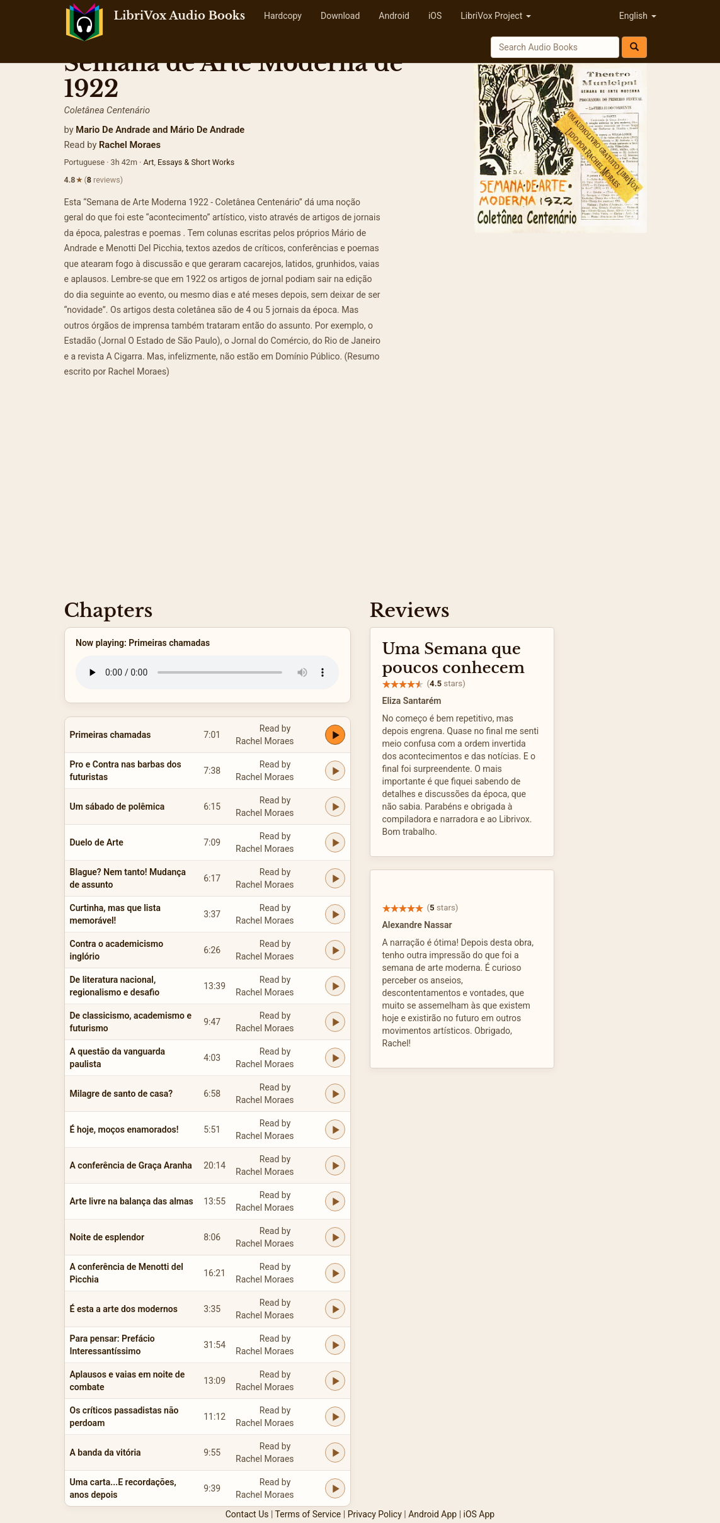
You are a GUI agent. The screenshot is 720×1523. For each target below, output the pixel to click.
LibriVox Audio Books (180, 16)
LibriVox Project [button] (495, 16)
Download (340, 16)
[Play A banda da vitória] (335, 1452)
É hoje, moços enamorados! (124, 1129)
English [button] (637, 16)
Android (394, 16)
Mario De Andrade (113, 129)
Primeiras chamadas (110, 735)
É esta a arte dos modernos (124, 1309)
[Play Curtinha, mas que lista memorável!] (335, 914)
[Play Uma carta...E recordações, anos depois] (335, 1488)
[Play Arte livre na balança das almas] (335, 1201)
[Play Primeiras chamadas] (335, 735)
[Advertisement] (360, 493)
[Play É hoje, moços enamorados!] (335, 1129)
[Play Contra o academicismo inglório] (335, 950)
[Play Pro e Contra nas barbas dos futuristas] (335, 771)
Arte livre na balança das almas (131, 1201)
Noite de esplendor (107, 1237)
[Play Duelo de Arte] (335, 842)
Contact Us (247, 1514)
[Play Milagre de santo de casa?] (335, 1094)
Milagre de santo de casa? (121, 1094)
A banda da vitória (105, 1452)
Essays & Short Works (195, 162)
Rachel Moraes (130, 144)
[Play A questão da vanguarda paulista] (335, 1058)
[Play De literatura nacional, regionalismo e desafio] (335, 986)
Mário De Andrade (207, 129)
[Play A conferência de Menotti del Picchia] (335, 1273)
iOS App (479, 1514)
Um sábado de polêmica (117, 806)
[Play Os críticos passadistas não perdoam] (335, 1417)
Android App (432, 1514)
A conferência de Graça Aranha (131, 1165)
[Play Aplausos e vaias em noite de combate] (335, 1381)
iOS (435, 16)
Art (148, 162)
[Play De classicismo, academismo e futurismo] (335, 1022)
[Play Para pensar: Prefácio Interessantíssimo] (335, 1345)
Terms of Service (308, 1514)
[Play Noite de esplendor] (335, 1237)
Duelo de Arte (96, 842)
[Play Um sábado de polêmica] (335, 806)
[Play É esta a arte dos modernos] (335, 1309)
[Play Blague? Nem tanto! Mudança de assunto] (335, 878)
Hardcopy (283, 16)
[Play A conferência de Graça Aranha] (335, 1165)
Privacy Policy (375, 1514)
